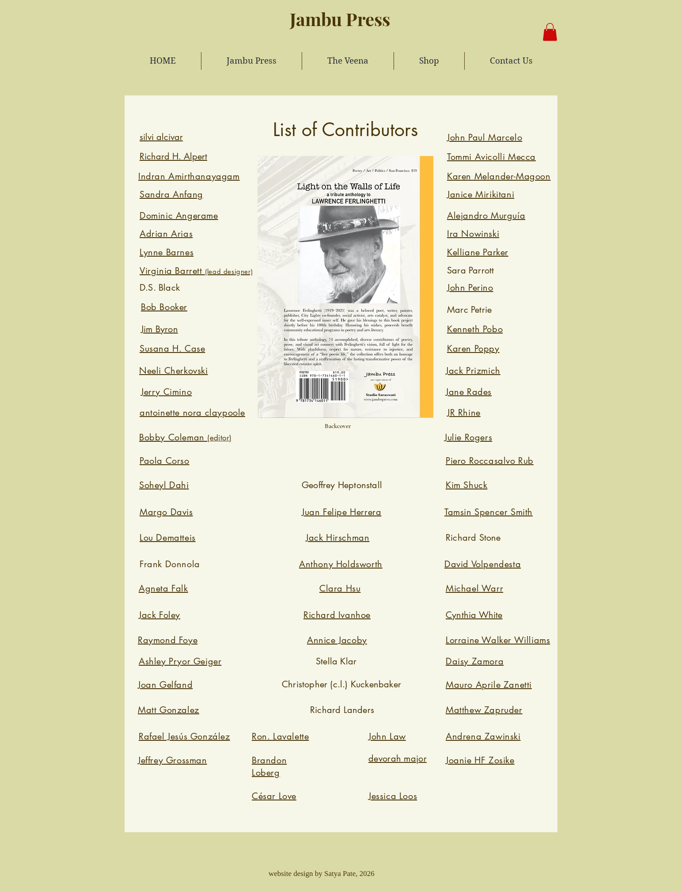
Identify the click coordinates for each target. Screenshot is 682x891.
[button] (549, 32)
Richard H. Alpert (173, 156)
